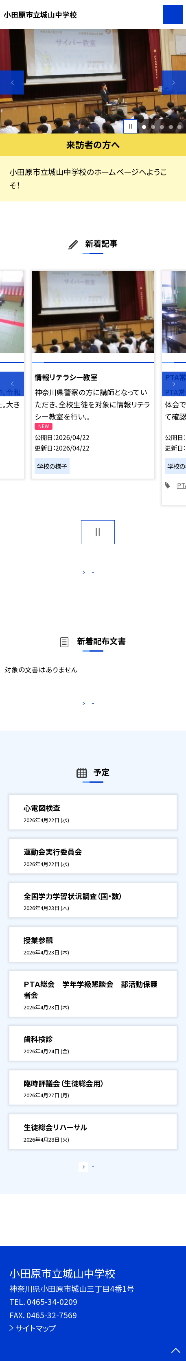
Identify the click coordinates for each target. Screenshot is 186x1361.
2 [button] (153, 126)
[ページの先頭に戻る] (176, 1351)
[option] (93, 81)
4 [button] (170, 126)
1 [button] (144, 126)
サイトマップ (35, 1327)
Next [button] (174, 82)
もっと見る (88, 574)
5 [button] (179, 126)
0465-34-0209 (52, 1301)
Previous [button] (12, 82)
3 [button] (162, 126)
